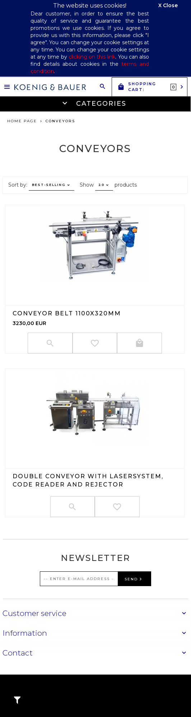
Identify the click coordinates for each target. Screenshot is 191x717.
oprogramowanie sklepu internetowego (150, 693)
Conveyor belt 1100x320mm (67, 313)
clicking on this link (92, 57)
